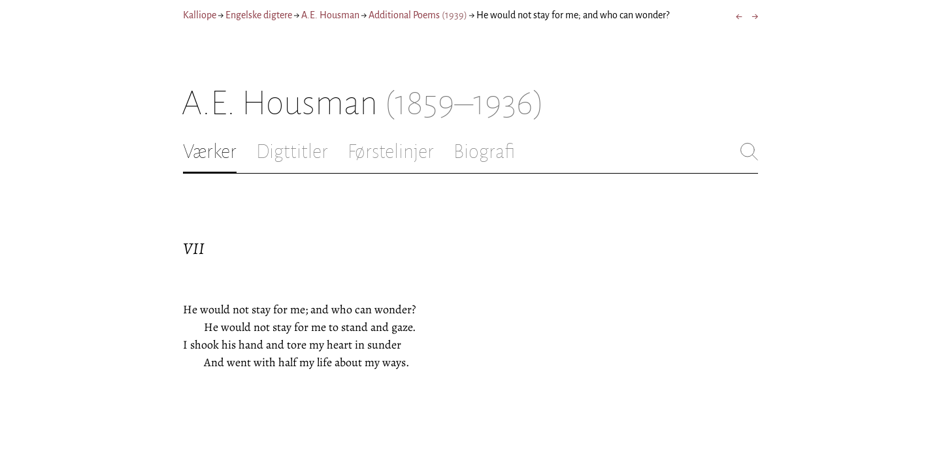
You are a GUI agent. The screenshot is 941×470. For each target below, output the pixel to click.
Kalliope (199, 15)
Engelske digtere (258, 15)
